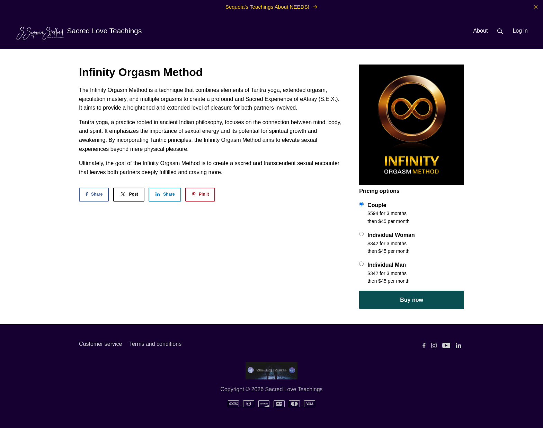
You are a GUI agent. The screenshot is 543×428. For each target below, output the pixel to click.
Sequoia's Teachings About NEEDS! (271, 7)
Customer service (100, 344)
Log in (520, 31)
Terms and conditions (155, 344)
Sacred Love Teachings (78, 31)
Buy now (411, 300)
